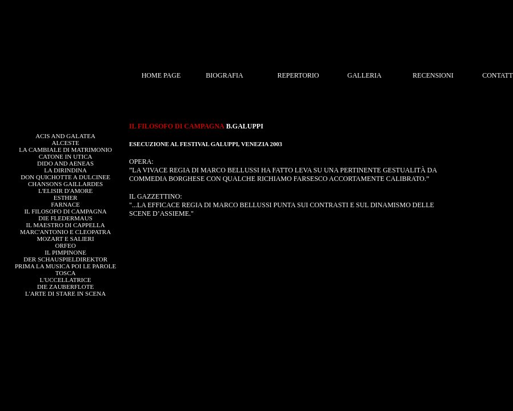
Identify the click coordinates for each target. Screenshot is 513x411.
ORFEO (65, 245)
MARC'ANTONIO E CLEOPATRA (65, 231)
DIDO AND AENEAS (65, 163)
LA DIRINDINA (65, 170)
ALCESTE (65, 142)
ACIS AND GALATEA (65, 135)
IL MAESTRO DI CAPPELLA (65, 224)
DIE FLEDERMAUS (65, 218)
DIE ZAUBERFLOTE (65, 286)
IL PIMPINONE (65, 252)
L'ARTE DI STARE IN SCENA (65, 293)
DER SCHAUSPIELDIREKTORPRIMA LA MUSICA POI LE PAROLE (65, 262)
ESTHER (66, 197)
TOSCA (65, 272)
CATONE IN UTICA (66, 156)
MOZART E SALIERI (65, 238)
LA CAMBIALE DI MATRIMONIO (65, 149)
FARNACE (65, 204)
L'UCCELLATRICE (65, 279)
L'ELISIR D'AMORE (65, 190)
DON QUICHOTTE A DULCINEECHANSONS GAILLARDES (65, 180)
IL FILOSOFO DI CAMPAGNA (65, 211)
